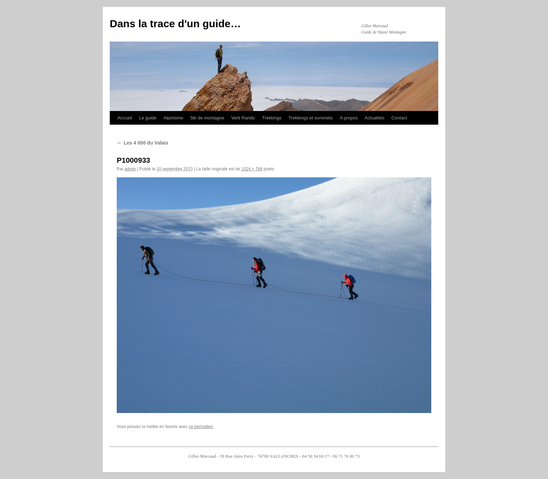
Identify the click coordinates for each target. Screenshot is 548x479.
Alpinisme (173, 117)
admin (130, 169)
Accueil (124, 117)
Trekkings (272, 117)
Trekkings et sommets (311, 117)
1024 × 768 (251, 169)
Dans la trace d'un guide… (175, 23)
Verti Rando (243, 117)
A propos (349, 117)
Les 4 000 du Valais (142, 143)
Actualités (374, 117)
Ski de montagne (207, 117)
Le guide (148, 117)
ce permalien (201, 426)
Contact (399, 117)
